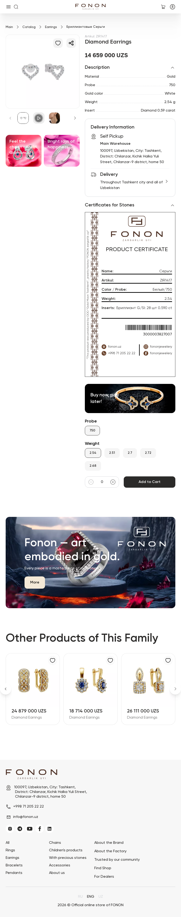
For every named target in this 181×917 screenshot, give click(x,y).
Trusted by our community (117, 860)
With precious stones (67, 858)
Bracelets (14, 865)
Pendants (14, 873)
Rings (10, 850)
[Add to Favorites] (58, 43)
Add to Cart (149, 482)
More (35, 582)
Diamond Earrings (27, 718)
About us (57, 873)
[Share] (71, 43)
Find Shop (102, 868)
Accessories (59, 865)
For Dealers (104, 877)
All (7, 843)
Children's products (65, 850)
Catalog (29, 27)
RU (80, 897)
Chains (55, 843)
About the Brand (108, 843)
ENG (90, 897)
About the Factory (110, 851)
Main (9, 27)
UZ (101, 897)
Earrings (51, 27)
